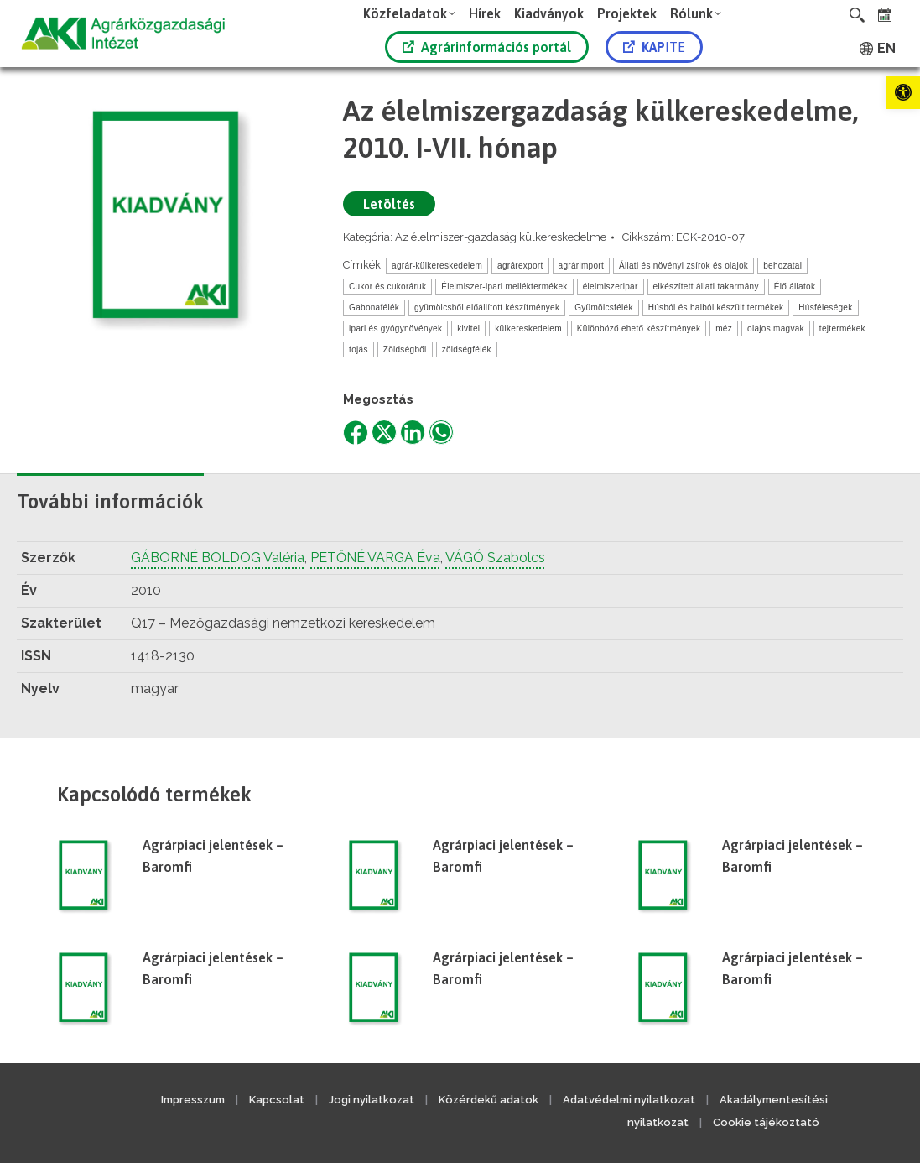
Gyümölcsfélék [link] (603, 307)
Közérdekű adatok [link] (488, 1099)
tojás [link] (358, 349)
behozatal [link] (782, 265)
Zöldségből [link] (405, 349)
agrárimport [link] (581, 265)
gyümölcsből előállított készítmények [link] (486, 307)
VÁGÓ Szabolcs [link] (495, 558)
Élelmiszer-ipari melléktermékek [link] (504, 286)
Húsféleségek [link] (825, 307)
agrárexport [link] (520, 265)
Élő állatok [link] (794, 286)
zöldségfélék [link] (466, 349)
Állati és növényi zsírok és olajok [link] (683, 265)
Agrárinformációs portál (487, 47)
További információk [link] (110, 501)
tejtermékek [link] (842, 328)
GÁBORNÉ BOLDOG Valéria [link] (217, 558)
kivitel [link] (468, 328)
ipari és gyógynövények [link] (395, 328)
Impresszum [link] (193, 1099)
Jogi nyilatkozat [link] (371, 1099)
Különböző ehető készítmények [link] (638, 328)
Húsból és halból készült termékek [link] (716, 307)
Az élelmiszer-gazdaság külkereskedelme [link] (500, 237)
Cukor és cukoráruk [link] (387, 286)
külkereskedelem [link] (528, 328)
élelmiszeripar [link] (610, 286)
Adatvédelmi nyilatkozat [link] (629, 1099)
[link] (903, 92)
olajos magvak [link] (775, 328)
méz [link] (723, 328)
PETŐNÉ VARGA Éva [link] (375, 558)
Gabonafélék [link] (374, 307)
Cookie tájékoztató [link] (766, 1122)
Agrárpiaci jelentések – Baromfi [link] (213, 855)
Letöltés (389, 203)
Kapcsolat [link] (276, 1099)
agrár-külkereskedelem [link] (437, 265)
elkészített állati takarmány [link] (706, 286)
